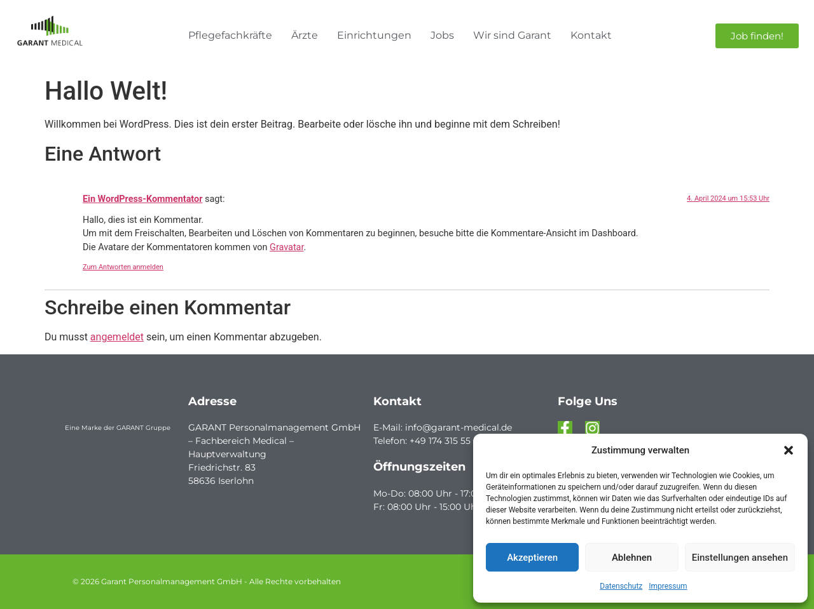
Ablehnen (632, 557)
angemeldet (117, 337)
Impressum (668, 586)
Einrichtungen (374, 35)
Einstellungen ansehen (740, 557)
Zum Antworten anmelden (123, 267)
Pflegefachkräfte (230, 35)
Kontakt (591, 35)
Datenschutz (621, 586)
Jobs (442, 35)
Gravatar (286, 247)
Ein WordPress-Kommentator (142, 199)
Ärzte (304, 35)
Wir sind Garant (512, 35)
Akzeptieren (532, 557)
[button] (788, 450)
